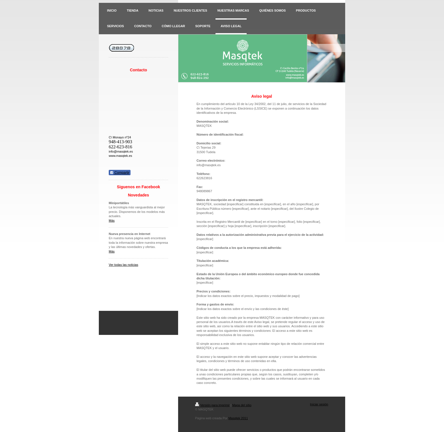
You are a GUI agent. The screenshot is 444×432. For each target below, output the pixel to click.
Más (112, 220)
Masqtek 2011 (238, 418)
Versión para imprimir (212, 405)
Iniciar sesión (319, 404)
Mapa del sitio (241, 405)
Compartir (119, 173)
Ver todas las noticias (123, 264)
